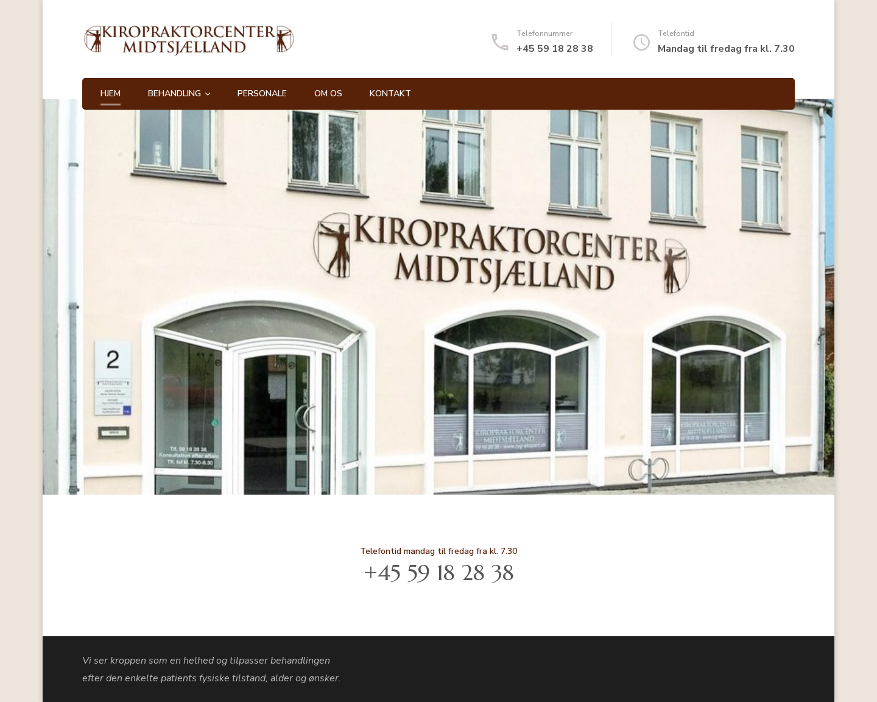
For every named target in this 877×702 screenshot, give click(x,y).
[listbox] (438, 297)
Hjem (110, 93)
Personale (262, 93)
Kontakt (390, 93)
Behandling (174, 93)
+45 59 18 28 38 (554, 48)
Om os (328, 93)
